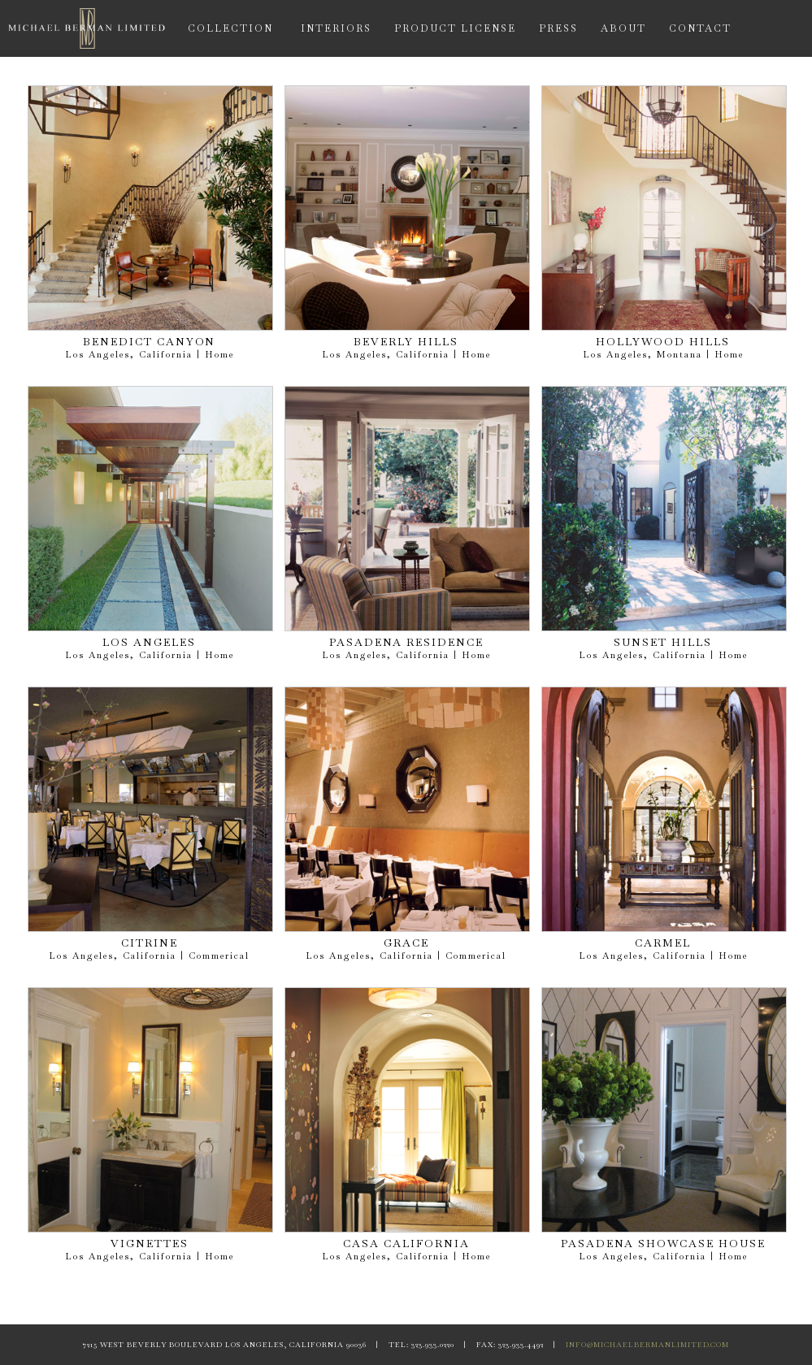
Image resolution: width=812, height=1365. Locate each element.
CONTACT (700, 28)
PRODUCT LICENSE (455, 28)
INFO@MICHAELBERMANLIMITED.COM (647, 1345)
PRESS (558, 28)
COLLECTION (230, 28)
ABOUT (623, 28)
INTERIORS (336, 28)
